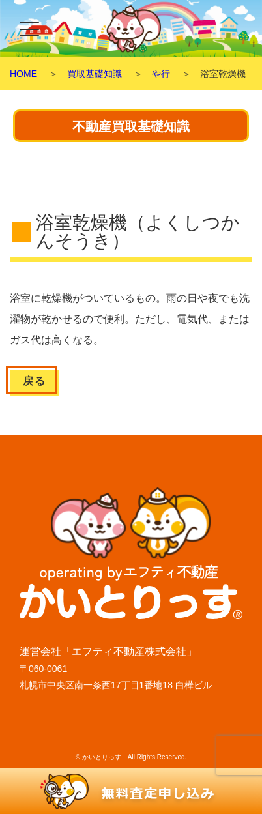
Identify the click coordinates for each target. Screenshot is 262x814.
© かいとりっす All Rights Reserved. (131, 757)
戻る (34, 380)
